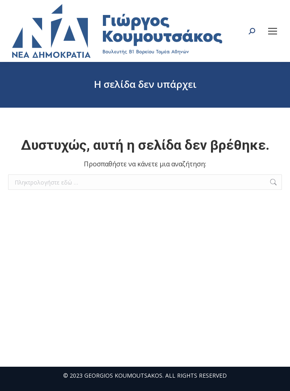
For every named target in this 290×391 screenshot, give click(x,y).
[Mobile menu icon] (272, 31)
